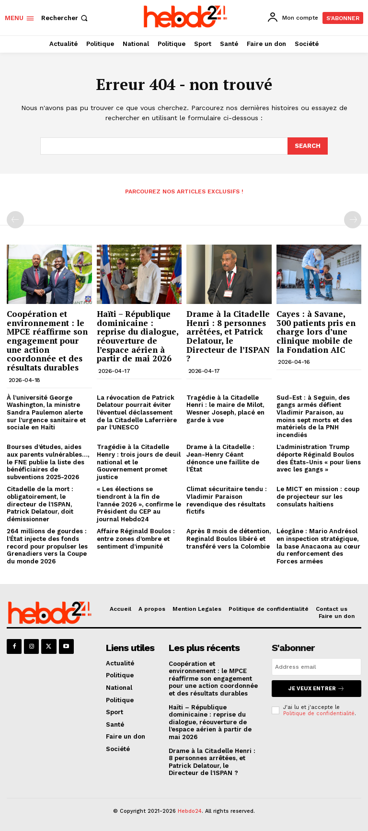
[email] (316, 666)
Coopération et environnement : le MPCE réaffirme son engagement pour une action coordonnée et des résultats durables (47, 340)
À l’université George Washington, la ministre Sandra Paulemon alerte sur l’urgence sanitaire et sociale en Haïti (46, 412)
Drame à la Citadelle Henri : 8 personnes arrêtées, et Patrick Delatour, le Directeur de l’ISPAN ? (228, 336)
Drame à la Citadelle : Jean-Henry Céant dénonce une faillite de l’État (222, 458)
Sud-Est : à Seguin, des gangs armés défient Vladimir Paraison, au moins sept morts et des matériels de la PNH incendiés (314, 416)
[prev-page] (15, 219)
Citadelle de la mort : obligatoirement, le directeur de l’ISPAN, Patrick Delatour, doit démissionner (40, 503)
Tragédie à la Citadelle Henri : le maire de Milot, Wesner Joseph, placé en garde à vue (225, 409)
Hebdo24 (190, 811)
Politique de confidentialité (319, 713)
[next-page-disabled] (352, 219)
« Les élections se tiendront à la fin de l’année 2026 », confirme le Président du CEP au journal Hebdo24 (139, 503)
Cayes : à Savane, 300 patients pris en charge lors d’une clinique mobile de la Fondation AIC (316, 331)
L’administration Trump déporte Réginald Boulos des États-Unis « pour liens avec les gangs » (318, 458)
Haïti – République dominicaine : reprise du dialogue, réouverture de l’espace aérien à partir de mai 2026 (138, 336)
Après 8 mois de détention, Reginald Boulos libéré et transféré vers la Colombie (228, 539)
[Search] (308, 146)
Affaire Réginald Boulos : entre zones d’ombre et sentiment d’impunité (136, 539)
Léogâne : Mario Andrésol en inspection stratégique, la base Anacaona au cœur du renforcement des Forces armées (318, 546)
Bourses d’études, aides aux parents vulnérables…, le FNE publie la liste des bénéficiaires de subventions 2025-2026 (48, 461)
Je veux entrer (316, 688)
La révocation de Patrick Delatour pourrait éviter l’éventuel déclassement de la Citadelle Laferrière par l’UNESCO (137, 412)
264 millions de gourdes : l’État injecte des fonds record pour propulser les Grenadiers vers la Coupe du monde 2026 (47, 546)
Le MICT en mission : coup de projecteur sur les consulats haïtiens (317, 496)
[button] (65, 18)
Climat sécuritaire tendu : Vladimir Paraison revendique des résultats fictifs (226, 500)
